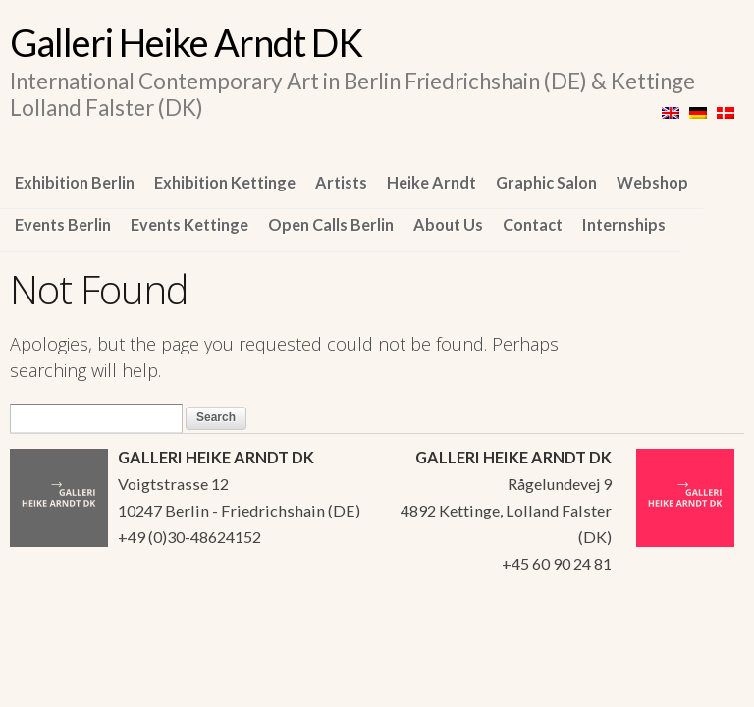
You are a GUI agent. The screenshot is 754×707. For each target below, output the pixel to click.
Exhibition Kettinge (225, 182)
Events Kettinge (189, 224)
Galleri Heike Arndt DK (186, 42)
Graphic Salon (546, 182)
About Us (448, 224)
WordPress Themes (707, 629)
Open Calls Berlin (331, 224)
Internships (624, 224)
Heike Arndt (431, 182)
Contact (533, 224)
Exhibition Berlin (75, 182)
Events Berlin (63, 224)
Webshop (652, 182)
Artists (341, 182)
